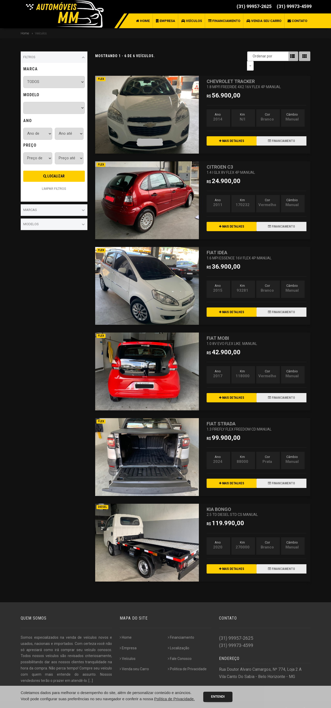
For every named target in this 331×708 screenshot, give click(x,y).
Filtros (54, 57)
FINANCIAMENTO (281, 131)
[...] (90, 671)
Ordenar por (251, 56)
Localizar (54, 176)
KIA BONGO (232, 502)
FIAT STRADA (239, 416)
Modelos (54, 224)
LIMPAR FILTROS (54, 189)
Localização (178, 638)
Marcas (54, 210)
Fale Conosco (180, 649)
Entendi (218, 696)
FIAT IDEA (239, 245)
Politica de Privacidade (187, 659)
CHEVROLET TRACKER (244, 74)
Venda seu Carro (263, 21)
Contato (297, 21)
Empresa (165, 21)
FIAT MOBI (232, 331)
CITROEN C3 (231, 160)
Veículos (191, 21)
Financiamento (224, 21)
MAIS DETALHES (231, 131)
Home (143, 21)
